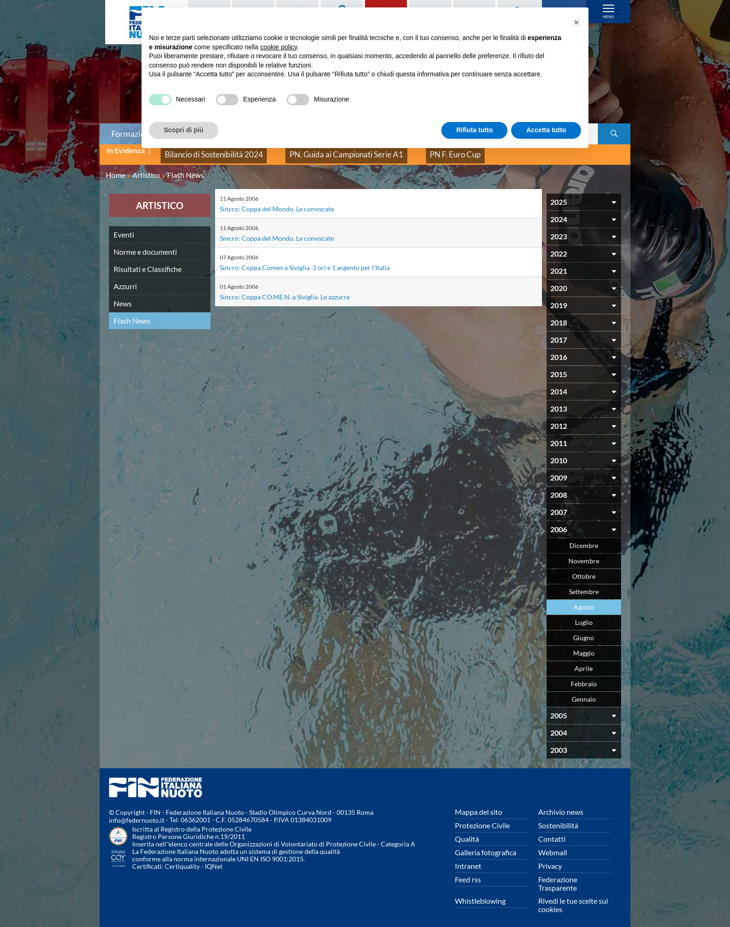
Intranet (468, 858)
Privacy (550, 858)
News (123, 295)
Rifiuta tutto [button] (474, 130)
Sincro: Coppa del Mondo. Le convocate (282, 200)
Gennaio (584, 692)
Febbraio (584, 676)
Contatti (552, 831)
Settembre (584, 584)
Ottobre (583, 569)
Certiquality (182, 859)
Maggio (584, 646)
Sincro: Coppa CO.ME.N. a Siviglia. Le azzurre (291, 288)
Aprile (584, 661)
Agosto (584, 599)
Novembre (583, 553)
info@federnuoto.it (136, 813)
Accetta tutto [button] (546, 130)
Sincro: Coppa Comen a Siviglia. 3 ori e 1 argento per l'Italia (313, 259)
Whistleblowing (480, 893)
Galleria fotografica (485, 844)
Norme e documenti (145, 244)
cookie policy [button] (278, 47)
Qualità (467, 831)
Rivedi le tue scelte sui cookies (573, 897)
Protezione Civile (482, 817)
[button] (576, 22)
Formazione (132, 133)
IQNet (214, 859)
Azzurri (125, 278)
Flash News (132, 313)
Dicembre (583, 538)
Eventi (124, 227)
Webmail (552, 844)
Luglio (584, 615)
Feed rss (468, 871)
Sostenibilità (558, 817)
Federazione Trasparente (557, 876)
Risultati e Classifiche (148, 261)
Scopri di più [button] (183, 130)
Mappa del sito (478, 804)
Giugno (583, 630)
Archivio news (560, 804)
